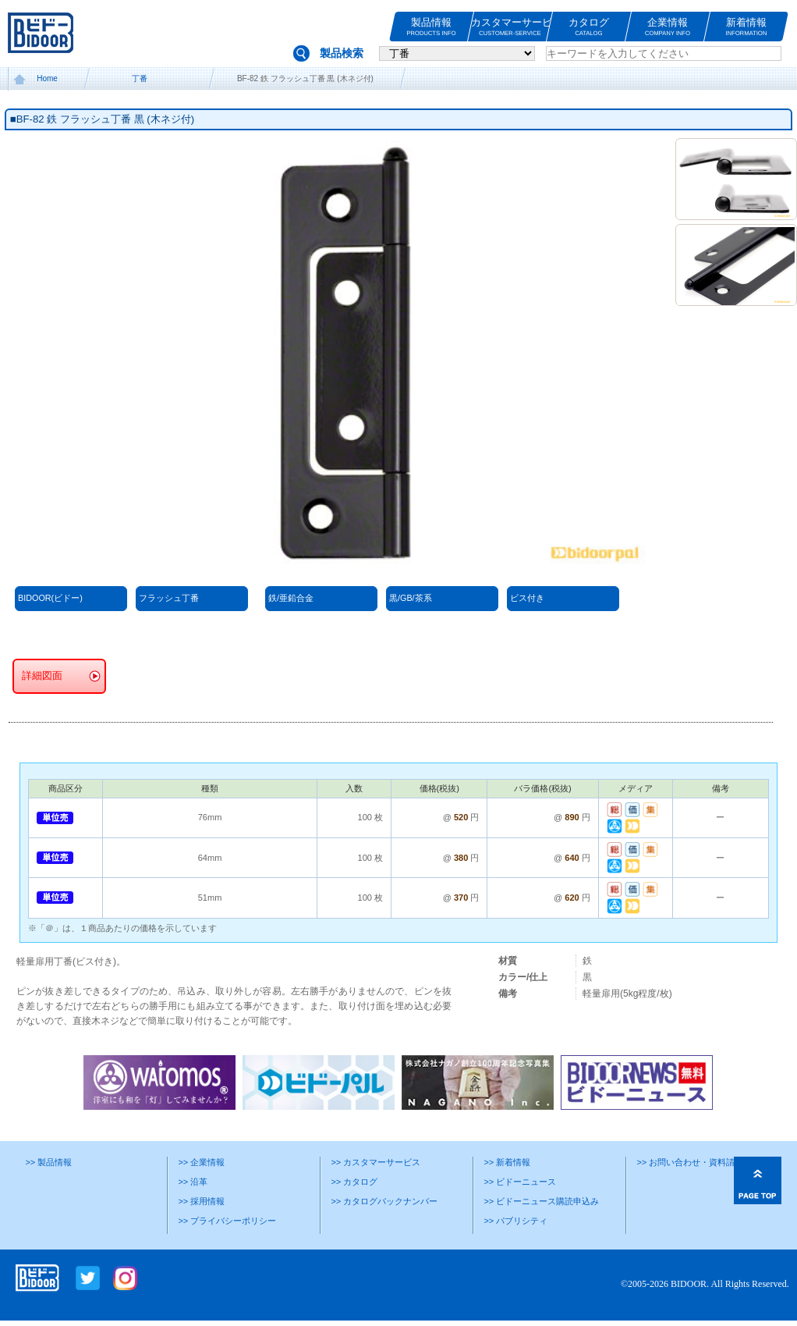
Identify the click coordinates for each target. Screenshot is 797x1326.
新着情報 (746, 26)
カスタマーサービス (510, 26)
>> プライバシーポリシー (227, 1220)
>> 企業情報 (201, 1162)
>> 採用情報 (201, 1201)
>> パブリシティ (515, 1220)
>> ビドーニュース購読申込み (541, 1201)
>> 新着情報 (507, 1162)
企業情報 (668, 26)
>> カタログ (354, 1181)
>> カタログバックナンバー (384, 1201)
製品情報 (431, 26)
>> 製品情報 (48, 1162)
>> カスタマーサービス (375, 1162)
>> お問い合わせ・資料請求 (689, 1162)
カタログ (589, 26)
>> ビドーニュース (520, 1181)
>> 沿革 (192, 1181)
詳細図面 (42, 675)
